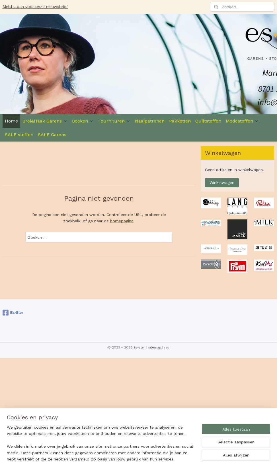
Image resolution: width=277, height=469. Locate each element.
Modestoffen (242, 121)
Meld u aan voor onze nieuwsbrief (35, 6)
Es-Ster (13, 312)
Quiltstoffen (208, 121)
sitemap (154, 347)
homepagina (122, 221)
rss (166, 347)
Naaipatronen (150, 121)
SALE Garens (52, 134)
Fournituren (114, 121)
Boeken (83, 121)
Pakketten (180, 121)
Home (11, 121)
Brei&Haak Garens (44, 121)
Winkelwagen (222, 182)
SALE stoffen (19, 134)
